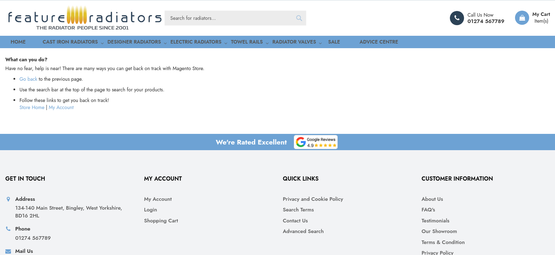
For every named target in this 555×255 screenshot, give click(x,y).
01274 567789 (486, 21)
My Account (61, 176)
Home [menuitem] (12, 42)
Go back (28, 148)
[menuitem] (54, 43)
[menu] (277, 43)
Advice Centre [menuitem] (324, 42)
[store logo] (85, 18)
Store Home (31, 176)
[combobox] (235, 18)
